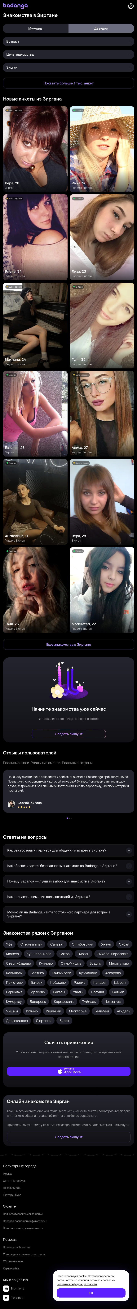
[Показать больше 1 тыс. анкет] (68, 83)
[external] (68, 1071)
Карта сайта (11, 1268)
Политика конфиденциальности (23, 1228)
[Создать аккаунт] (69, 734)
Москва (7, 1173)
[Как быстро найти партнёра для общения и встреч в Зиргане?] (68, 850)
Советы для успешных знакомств (24, 1254)
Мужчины (35, 28)
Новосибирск (11, 1188)
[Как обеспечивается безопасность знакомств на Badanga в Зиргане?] (68, 866)
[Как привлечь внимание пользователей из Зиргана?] (68, 897)
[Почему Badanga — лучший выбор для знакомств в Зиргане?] (68, 881)
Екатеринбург (12, 1195)
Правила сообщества (16, 1247)
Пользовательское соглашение (23, 1214)
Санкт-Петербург (14, 1180)
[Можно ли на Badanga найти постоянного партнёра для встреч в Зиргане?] (68, 914)
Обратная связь (13, 1261)
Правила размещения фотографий (25, 1221)
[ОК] (91, 1293)
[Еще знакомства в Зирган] (68, 644)
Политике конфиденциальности (77, 1284)
